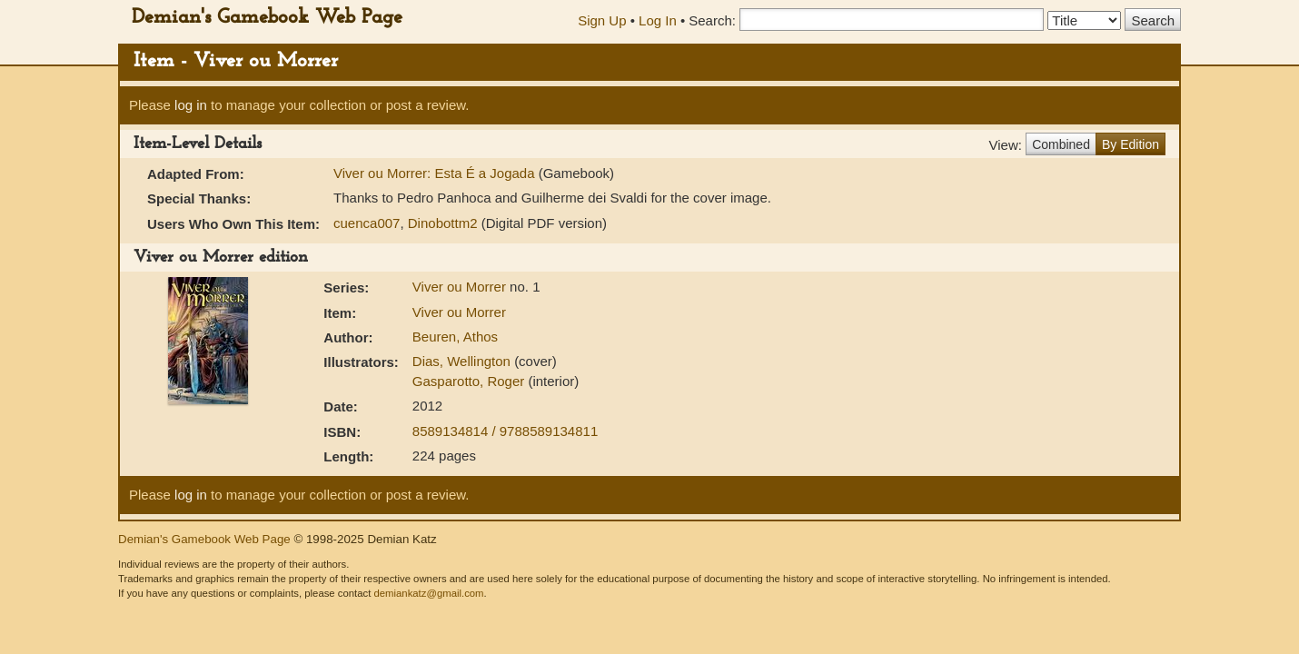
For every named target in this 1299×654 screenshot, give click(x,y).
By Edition (1130, 144)
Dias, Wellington (463, 361)
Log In (658, 20)
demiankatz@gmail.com (428, 593)
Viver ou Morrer (461, 286)
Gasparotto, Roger (470, 381)
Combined (1061, 144)
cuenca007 (366, 223)
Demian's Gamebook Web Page (267, 17)
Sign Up (602, 20)
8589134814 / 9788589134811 (505, 431)
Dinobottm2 (443, 223)
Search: (712, 20)
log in (190, 105)
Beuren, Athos (455, 336)
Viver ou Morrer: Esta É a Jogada (436, 173)
